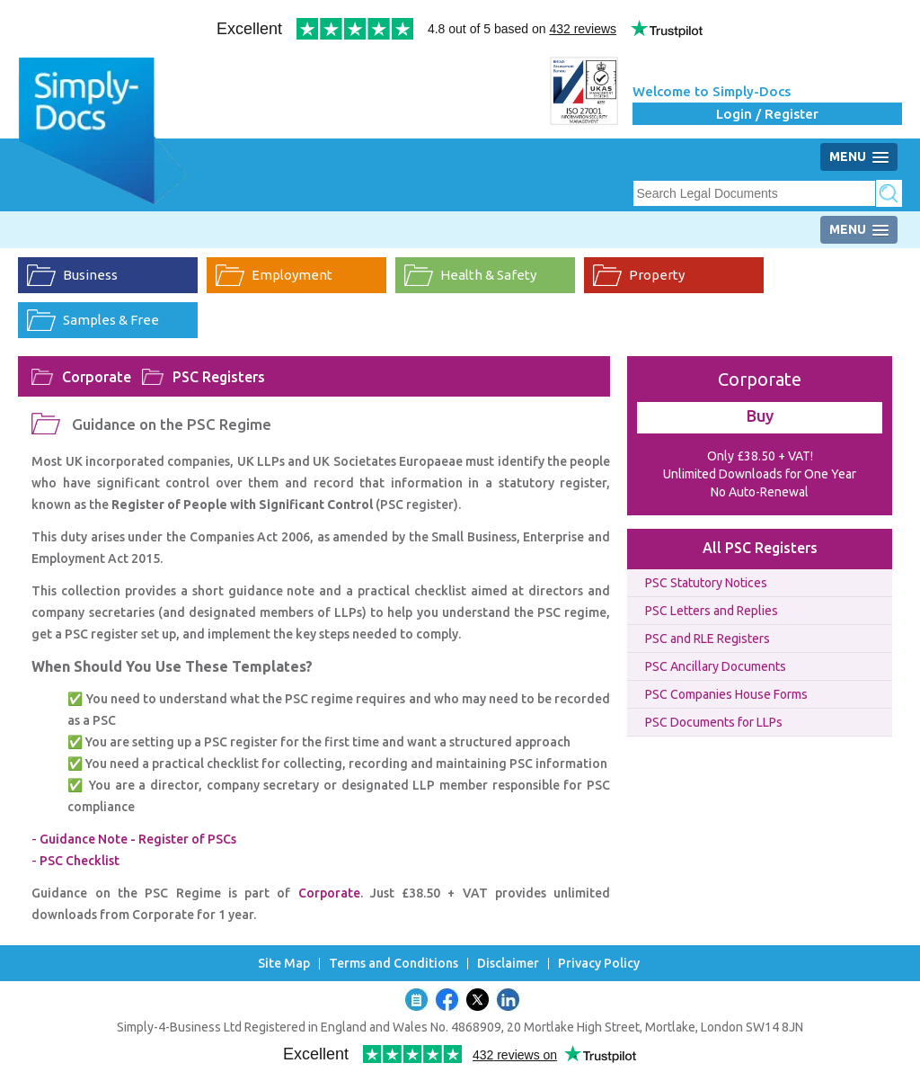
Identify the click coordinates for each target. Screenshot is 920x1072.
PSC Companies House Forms (726, 694)
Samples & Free (111, 319)
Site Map (284, 963)
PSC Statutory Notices (706, 583)
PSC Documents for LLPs (714, 722)
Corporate (96, 377)
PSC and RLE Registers (707, 638)
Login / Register (767, 113)
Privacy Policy (599, 963)
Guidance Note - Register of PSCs (138, 839)
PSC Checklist (79, 860)
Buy (760, 415)
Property (657, 274)
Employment (292, 274)
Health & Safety (488, 274)
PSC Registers (218, 377)
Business (90, 274)
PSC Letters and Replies (711, 610)
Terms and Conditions (393, 963)
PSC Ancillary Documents (715, 666)
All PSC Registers (760, 548)
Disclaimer (508, 963)
